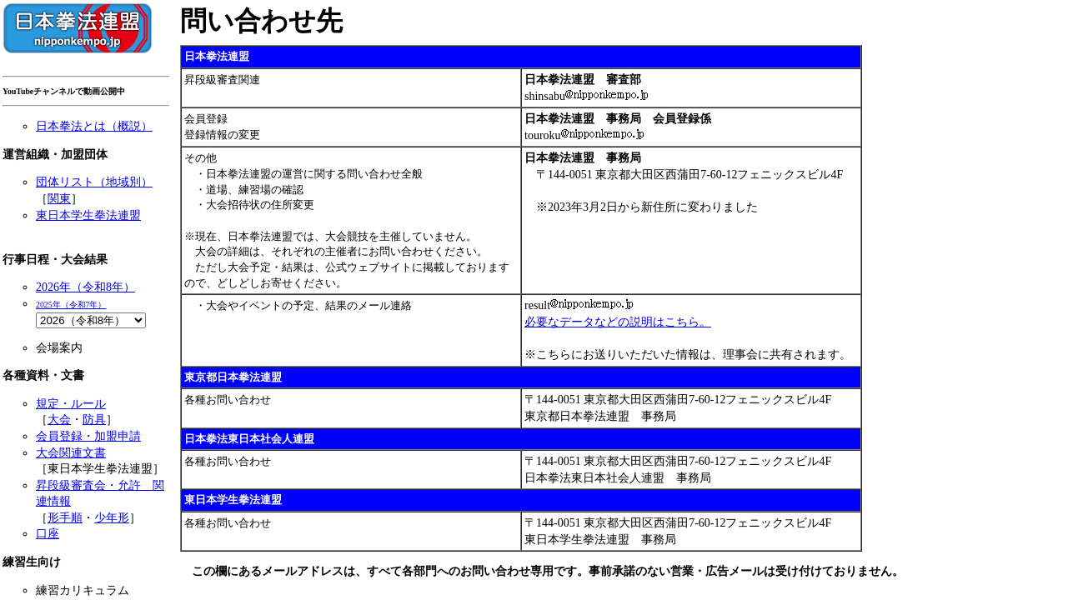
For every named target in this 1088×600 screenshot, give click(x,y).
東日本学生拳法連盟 (88, 215)
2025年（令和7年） (71, 304)
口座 (47, 534)
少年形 (111, 518)
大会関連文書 (71, 453)
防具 (94, 419)
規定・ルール (71, 404)
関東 (59, 198)
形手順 (65, 518)
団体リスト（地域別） (94, 182)
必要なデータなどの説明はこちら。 (617, 322)
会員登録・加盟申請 (88, 436)
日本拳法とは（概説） (94, 126)
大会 (59, 419)
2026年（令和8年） (85, 287)
